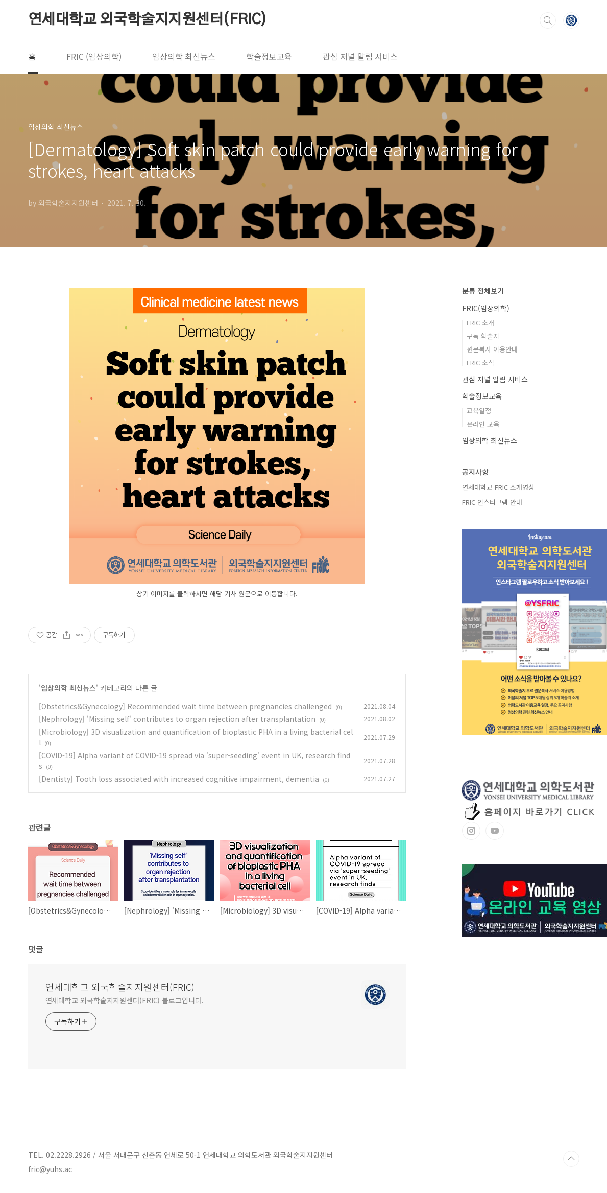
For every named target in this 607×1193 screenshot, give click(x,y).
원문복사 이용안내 (492, 349)
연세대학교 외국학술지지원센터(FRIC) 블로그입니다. (124, 1000)
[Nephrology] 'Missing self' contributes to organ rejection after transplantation (177, 719)
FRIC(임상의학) (485, 308)
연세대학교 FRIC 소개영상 (498, 487)
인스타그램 (471, 831)
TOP (571, 1159)
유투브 (494, 831)
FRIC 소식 (480, 362)
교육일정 (479, 410)
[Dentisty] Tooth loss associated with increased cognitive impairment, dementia (179, 779)
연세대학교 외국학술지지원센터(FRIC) (148, 20)
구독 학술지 (483, 336)
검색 (547, 20)
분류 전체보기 (483, 291)
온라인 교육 (483, 424)
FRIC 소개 (480, 323)
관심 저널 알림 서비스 (360, 56)
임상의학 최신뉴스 (183, 56)
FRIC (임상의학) (94, 56)
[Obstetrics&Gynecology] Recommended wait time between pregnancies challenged (185, 706)
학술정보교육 (269, 56)
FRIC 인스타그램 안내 (492, 502)
